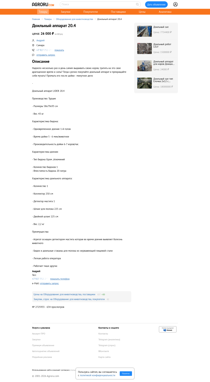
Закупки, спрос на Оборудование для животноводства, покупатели (69, 299)
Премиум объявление (43, 345)
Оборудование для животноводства (74, 19)
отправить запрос (45, 54)
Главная (36, 19)
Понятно (126, 373)
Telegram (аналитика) (109, 339)
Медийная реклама (42, 357)
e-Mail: (45, 283)
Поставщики (118, 11)
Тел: (81, 275)
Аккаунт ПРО (38, 333)
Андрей (40, 40)
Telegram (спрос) (106, 345)
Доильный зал (161, 27)
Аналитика (165, 11)
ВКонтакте (103, 351)
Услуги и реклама (41, 327)
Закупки (65, 11)
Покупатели (90, 11)
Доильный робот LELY (162, 45)
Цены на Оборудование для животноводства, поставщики (64, 294)
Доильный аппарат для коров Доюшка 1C (163, 64)
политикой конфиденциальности (97, 375)
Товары (43, 11)
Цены (142, 11)
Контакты (103, 333)
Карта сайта (104, 357)
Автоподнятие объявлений (46, 351)
